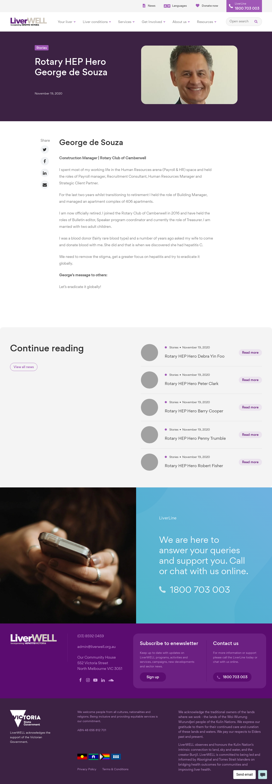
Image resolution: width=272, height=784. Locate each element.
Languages (175, 6)
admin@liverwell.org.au (96, 647)
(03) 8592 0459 (90, 636)
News (148, 6)
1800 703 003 (247, 8)
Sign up (153, 677)
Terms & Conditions (115, 769)
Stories (41, 48)
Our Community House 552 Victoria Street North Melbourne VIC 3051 (99, 663)
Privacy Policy (86, 769)
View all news (24, 367)
